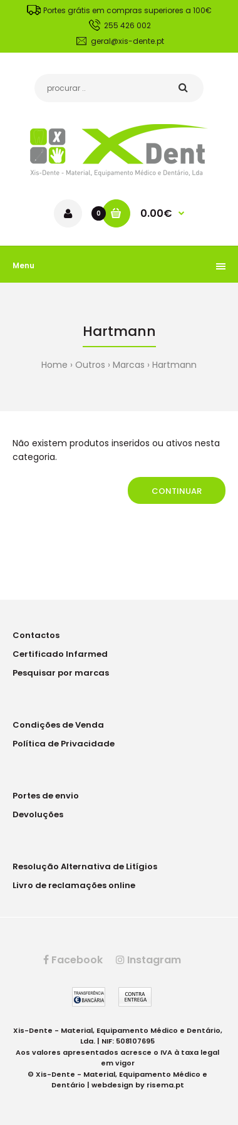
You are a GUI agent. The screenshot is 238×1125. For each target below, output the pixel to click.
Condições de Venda (58, 725)
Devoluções (38, 814)
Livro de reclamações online (74, 885)
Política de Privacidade (64, 744)
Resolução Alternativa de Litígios (85, 866)
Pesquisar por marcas (61, 673)
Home (54, 364)
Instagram (148, 960)
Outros (90, 364)
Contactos (36, 635)
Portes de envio (46, 796)
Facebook (73, 960)
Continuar (177, 491)
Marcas (129, 364)
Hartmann (174, 364)
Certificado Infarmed (60, 654)
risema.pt (165, 1085)
